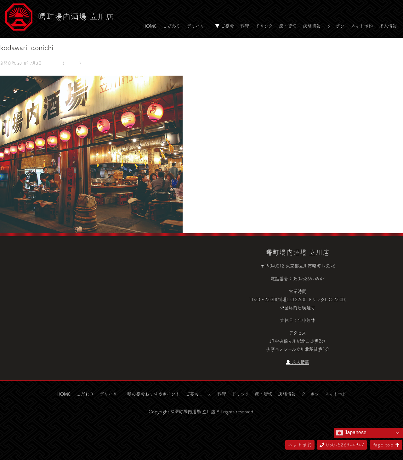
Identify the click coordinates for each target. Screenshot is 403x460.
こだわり (171, 26)
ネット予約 (362, 26)
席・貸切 (288, 26)
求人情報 (388, 26)
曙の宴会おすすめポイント (153, 394)
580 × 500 (51, 63)
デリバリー (198, 26)
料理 (244, 26)
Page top (386, 444)
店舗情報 (312, 26)
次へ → (23, 71)
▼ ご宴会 (224, 26)
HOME (149, 26)
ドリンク (264, 26)
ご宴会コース (198, 394)
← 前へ (7, 71)
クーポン (335, 26)
